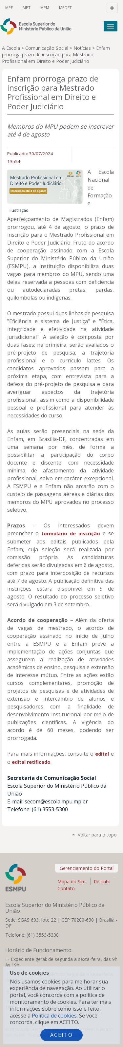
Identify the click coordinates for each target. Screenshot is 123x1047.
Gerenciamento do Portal (86, 868)
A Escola (11, 48)
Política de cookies (54, 1015)
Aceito (61, 1034)
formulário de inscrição (70, 533)
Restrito (102, 881)
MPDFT (65, 7)
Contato (66, 889)
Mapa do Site (71, 881)
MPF (9, 7)
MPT (27, 7)
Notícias (82, 48)
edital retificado (31, 762)
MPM (44, 7)
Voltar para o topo (97, 835)
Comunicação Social (46, 48)
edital (103, 754)
